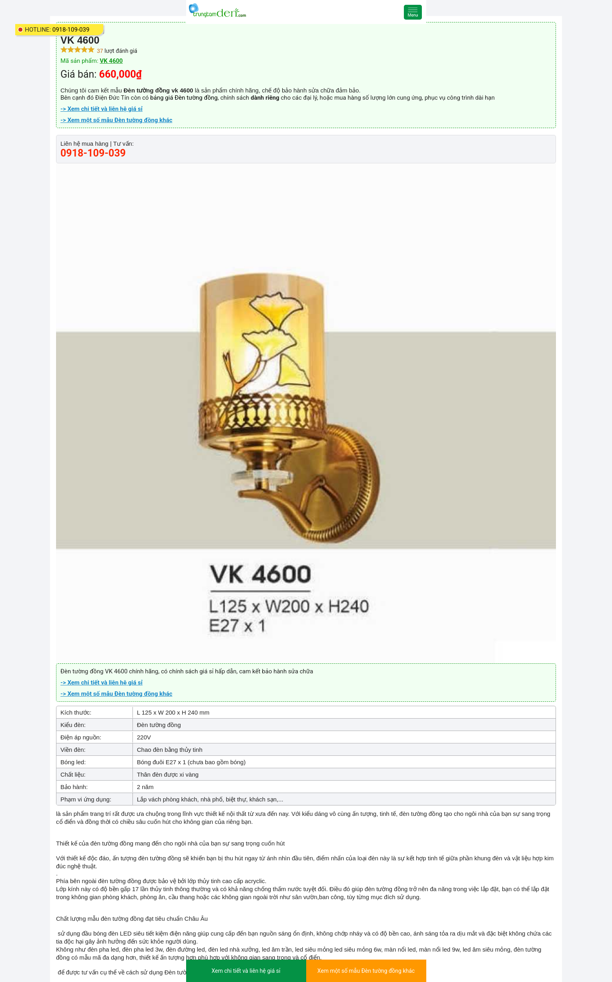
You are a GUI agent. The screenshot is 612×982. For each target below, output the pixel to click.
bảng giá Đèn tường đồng (183, 97)
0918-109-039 (71, 29)
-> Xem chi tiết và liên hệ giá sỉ (101, 108)
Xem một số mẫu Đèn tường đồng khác (366, 971)
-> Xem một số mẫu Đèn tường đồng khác (116, 120)
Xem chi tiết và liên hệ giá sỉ (245, 971)
